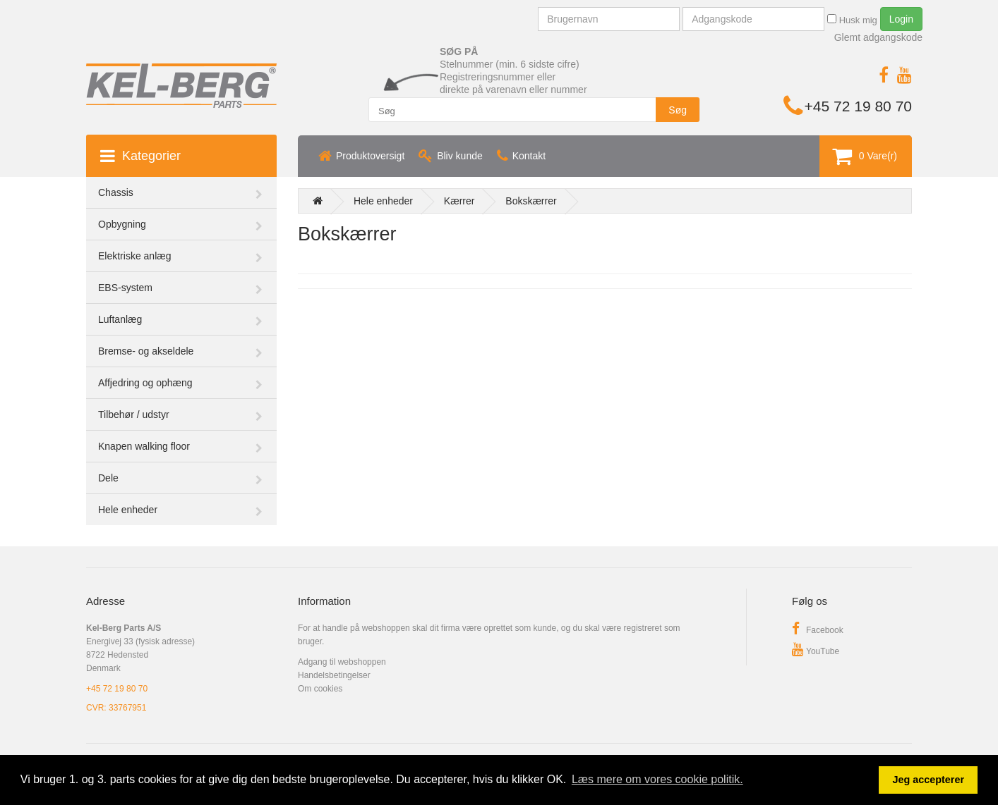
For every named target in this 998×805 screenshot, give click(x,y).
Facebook (817, 630)
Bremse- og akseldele (145, 351)
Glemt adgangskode (878, 37)
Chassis (115, 192)
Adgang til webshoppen (342, 662)
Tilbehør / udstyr (133, 414)
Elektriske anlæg (135, 256)
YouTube (815, 651)
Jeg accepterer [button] (928, 779)
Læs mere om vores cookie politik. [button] (657, 779)
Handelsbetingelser (334, 675)
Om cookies (320, 689)
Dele (108, 478)
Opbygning (122, 224)
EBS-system (125, 287)
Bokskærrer (530, 201)
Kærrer (459, 201)
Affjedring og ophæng (145, 382)
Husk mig (852, 19)
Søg (677, 110)
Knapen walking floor (144, 446)
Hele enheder (127, 509)
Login (901, 19)
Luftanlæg (120, 319)
